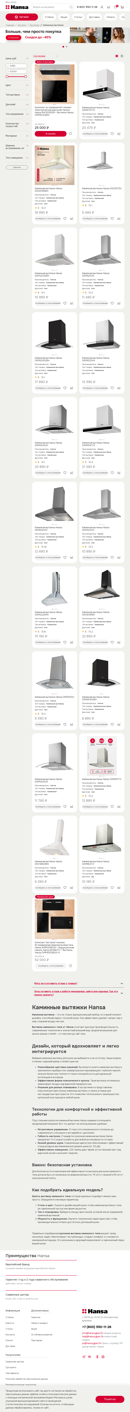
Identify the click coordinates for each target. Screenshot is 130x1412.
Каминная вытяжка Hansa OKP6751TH (95, 109)
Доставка (94, 17)
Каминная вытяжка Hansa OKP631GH (54, 697)
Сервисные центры (15, 1361)
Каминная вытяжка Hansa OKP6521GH (95, 359)
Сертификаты (12, 1373)
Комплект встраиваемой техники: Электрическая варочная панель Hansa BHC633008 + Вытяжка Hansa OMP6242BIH (54, 111)
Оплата (111, 17)
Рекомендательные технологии (21, 1384)
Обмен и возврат (39, 1323)
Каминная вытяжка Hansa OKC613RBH (95, 613)
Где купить (11, 1367)
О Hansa (49, 17)
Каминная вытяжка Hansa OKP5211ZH (95, 528)
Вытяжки (34, 25)
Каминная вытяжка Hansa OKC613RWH (48, 189)
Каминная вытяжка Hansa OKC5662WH (48, 862)
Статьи (78, 17)
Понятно (110, 1399)
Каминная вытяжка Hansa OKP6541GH (48, 444)
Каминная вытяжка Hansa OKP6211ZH (95, 274)
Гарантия (35, 1317)
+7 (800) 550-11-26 (96, 1327)
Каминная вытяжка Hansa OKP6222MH (48, 613)
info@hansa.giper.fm (92, 1333)
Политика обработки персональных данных (27, 1379)
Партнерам (36, 1340)
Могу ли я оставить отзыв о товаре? (55, 983)
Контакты (10, 1334)
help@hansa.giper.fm (93, 1336)
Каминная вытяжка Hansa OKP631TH (101, 779)
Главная (10, 25)
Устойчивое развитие (41, 1334)
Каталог (22, 17)
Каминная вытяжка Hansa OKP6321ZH (48, 528)
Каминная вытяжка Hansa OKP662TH (95, 862)
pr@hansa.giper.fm (91, 1343)
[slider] (7, 76)
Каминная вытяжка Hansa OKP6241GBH (48, 359)
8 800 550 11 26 (87, 7)
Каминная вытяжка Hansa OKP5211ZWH (48, 274)
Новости (10, 1323)
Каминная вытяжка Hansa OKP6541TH (95, 444)
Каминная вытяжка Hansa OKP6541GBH (95, 698)
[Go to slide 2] (66, 46)
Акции (64, 17)
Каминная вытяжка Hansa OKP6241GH (48, 780)
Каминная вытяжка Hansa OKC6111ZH (101, 188)
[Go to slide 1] (63, 46)
